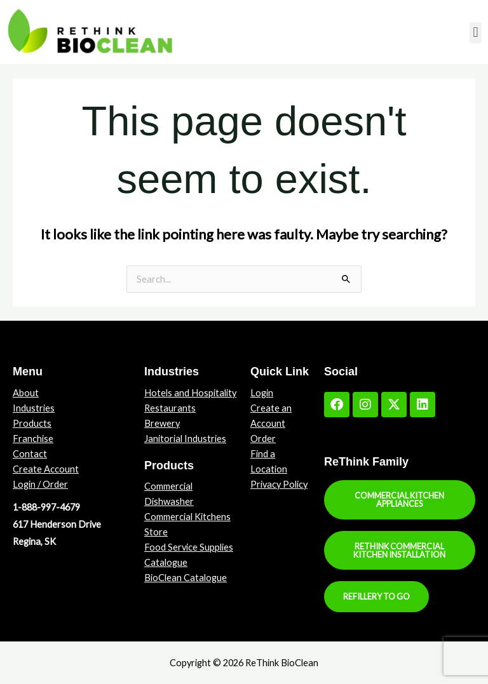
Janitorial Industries (185, 438)
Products (32, 423)
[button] (476, 32)
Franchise (33, 438)
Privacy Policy (279, 484)
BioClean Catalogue (185, 577)
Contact (30, 453)
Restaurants (170, 408)
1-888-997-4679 (46, 507)
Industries (34, 408)
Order (263, 438)
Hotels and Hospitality (190, 392)
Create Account (46, 469)
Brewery (162, 423)
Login (261, 392)
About (26, 392)
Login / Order (40, 484)
